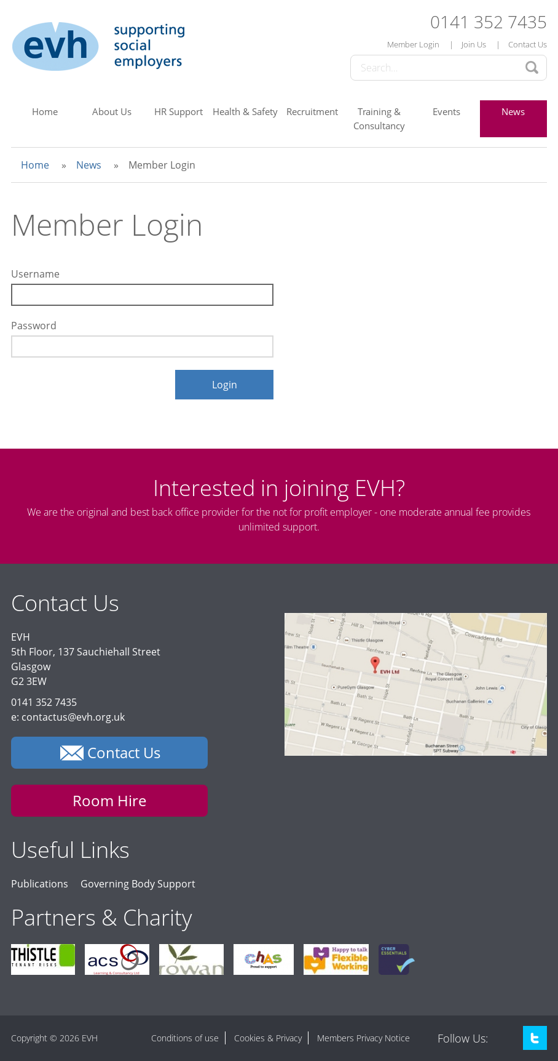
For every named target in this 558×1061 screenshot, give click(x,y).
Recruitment (312, 111)
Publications (39, 884)
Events (446, 111)
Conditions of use (185, 1038)
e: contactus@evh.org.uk (68, 717)
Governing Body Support (138, 884)
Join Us (474, 44)
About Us (112, 111)
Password (34, 325)
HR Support (178, 111)
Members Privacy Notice (363, 1038)
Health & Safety (245, 111)
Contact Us (527, 44)
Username (35, 274)
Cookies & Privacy (268, 1038)
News (513, 111)
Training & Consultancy (379, 118)
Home (45, 111)
